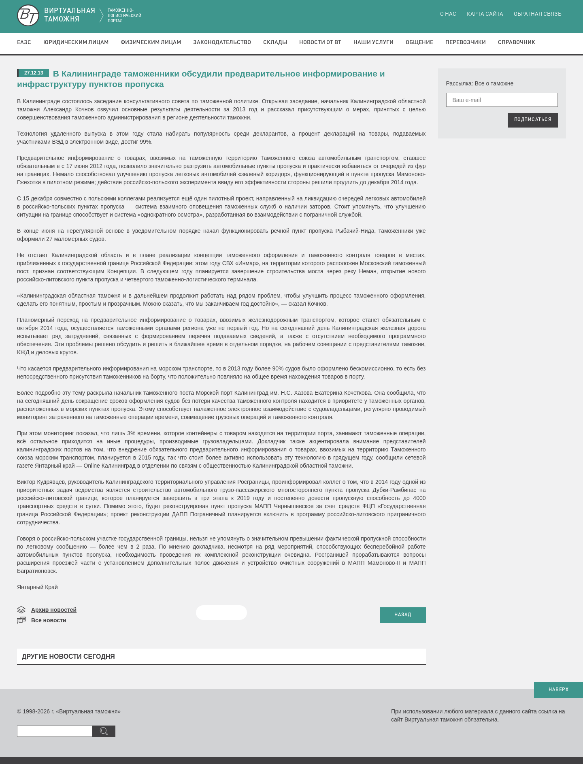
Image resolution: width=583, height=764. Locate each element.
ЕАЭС (24, 42)
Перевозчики (465, 42)
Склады (275, 42)
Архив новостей (54, 610)
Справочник (516, 42)
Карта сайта (485, 14)
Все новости (48, 620)
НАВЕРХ (558, 689)
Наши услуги (373, 42)
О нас (448, 14)
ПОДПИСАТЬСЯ (533, 119)
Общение (419, 42)
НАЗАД (402, 615)
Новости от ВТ (320, 42)
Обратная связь (538, 14)
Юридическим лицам (76, 42)
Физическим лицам (151, 42)
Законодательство (222, 42)
